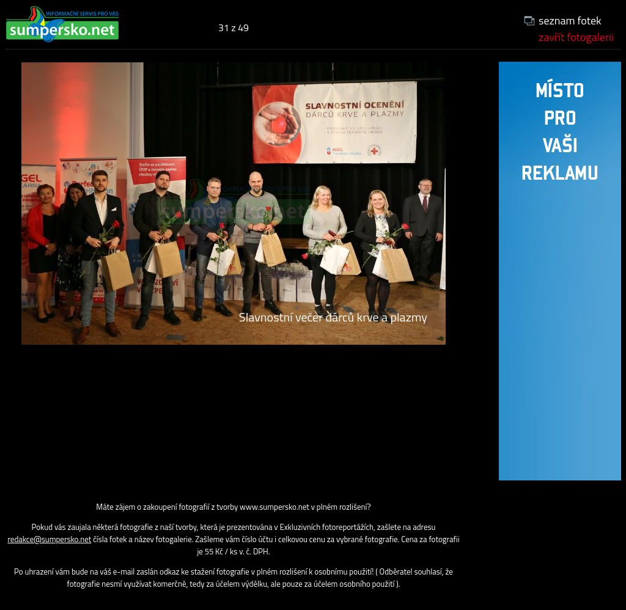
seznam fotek (570, 20)
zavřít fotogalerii (576, 37)
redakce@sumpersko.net (49, 539)
